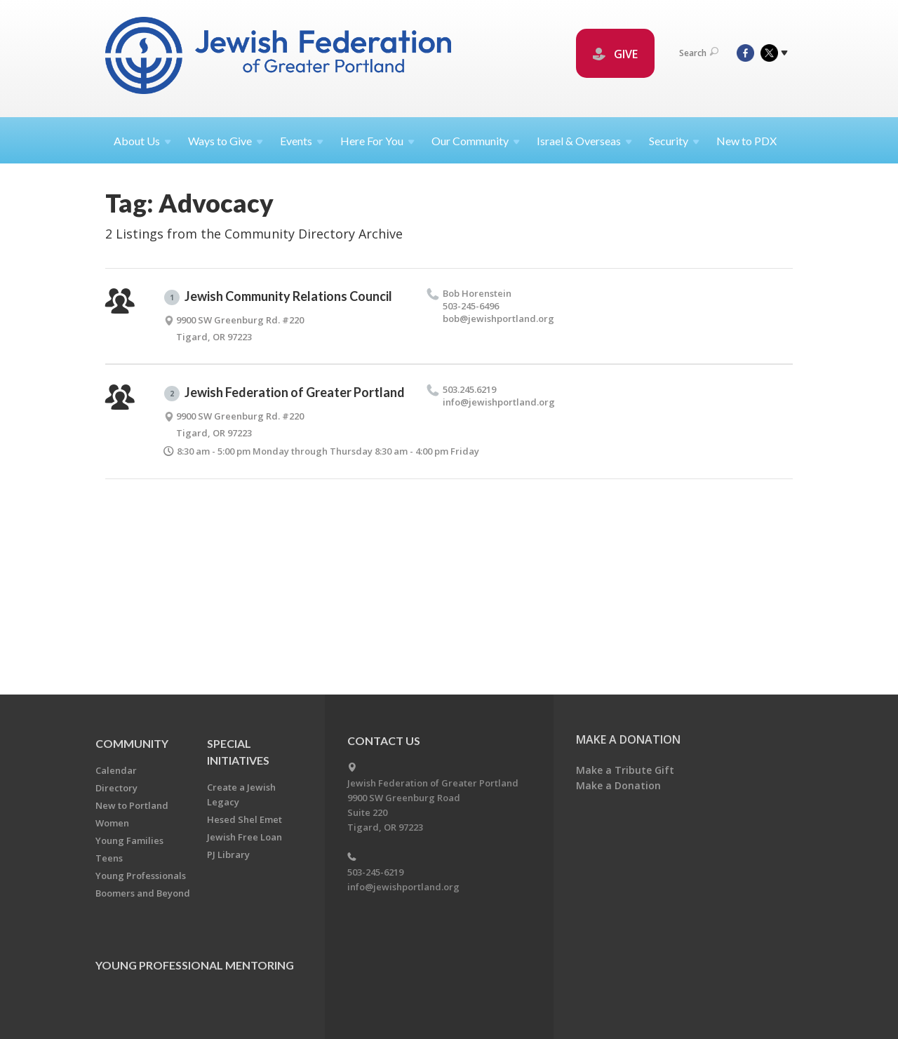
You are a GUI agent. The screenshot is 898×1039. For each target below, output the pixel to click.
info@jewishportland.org (403, 886)
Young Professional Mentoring (194, 965)
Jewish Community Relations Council (278, 296)
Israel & (584, 140)
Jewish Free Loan (244, 837)
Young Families (129, 840)
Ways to (225, 140)
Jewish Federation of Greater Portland (284, 392)
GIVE (615, 54)
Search (698, 53)
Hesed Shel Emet (244, 819)
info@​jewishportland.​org (499, 402)
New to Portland (131, 805)
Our (475, 140)
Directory (116, 788)
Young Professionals (140, 875)
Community (131, 743)
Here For (377, 140)
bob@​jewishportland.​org (498, 318)
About (142, 140)
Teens (109, 858)
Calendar (116, 770)
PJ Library (228, 854)
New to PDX (746, 140)
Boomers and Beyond (142, 893)
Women (112, 823)
